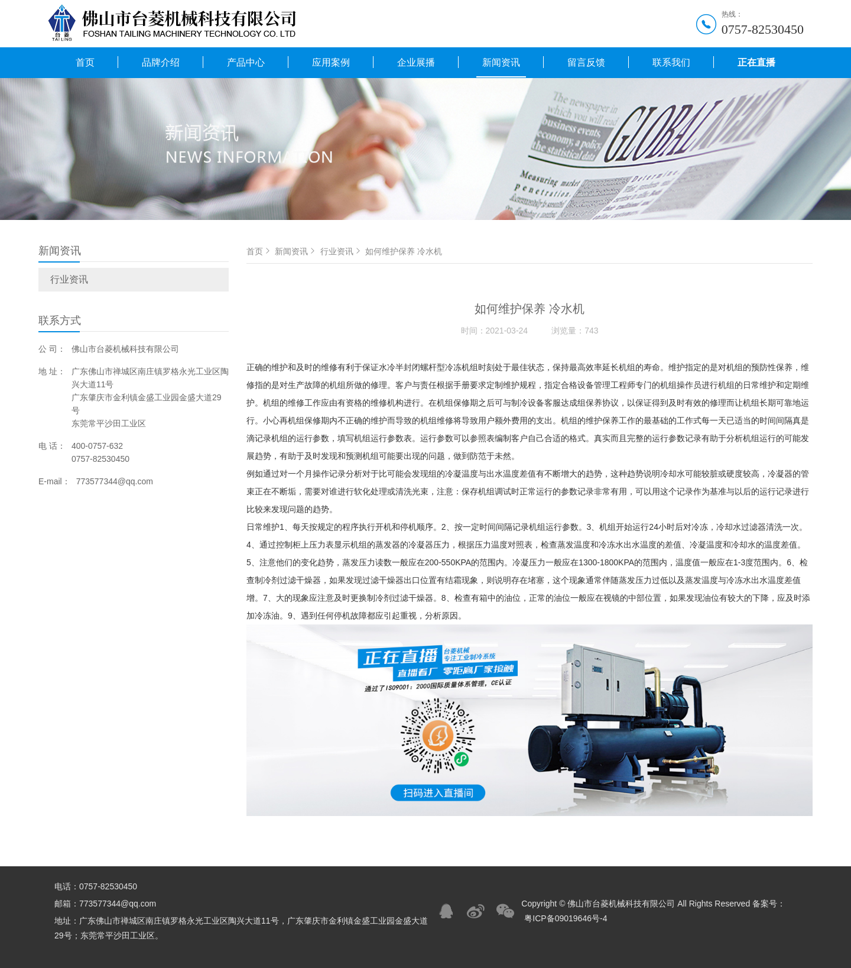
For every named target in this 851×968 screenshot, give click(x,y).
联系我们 (671, 62)
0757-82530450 (763, 29)
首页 (85, 62)
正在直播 (756, 62)
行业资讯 (69, 279)
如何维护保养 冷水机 (403, 251)
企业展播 (416, 62)
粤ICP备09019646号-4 (565, 918)
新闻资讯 (501, 62)
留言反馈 (586, 62)
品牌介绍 (161, 62)
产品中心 (246, 62)
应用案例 (331, 62)
